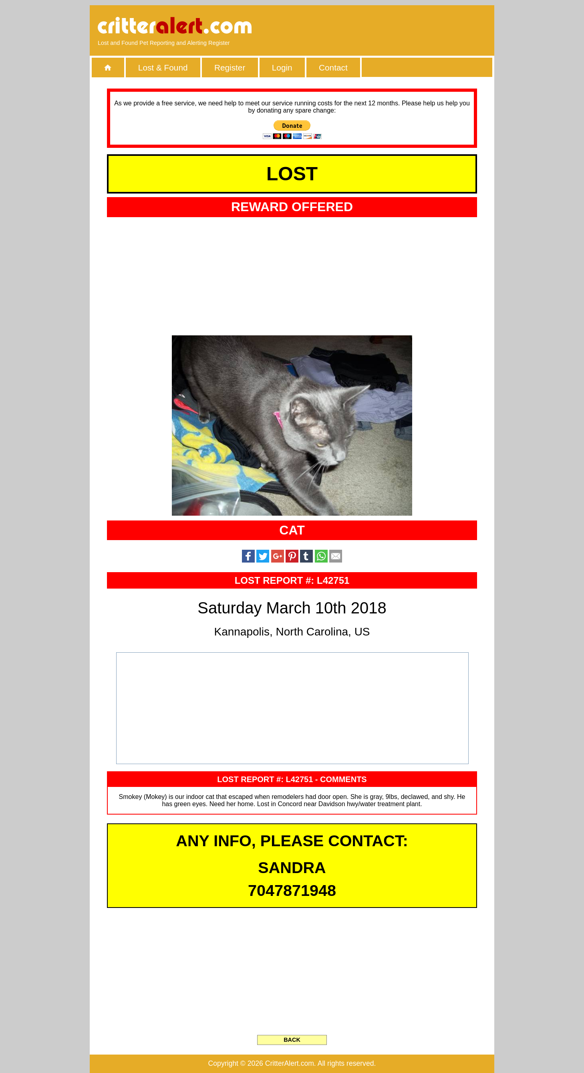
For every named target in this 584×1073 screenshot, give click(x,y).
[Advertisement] (394, 26)
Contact (333, 67)
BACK (292, 1040)
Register (229, 67)
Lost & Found (163, 67)
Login (282, 67)
